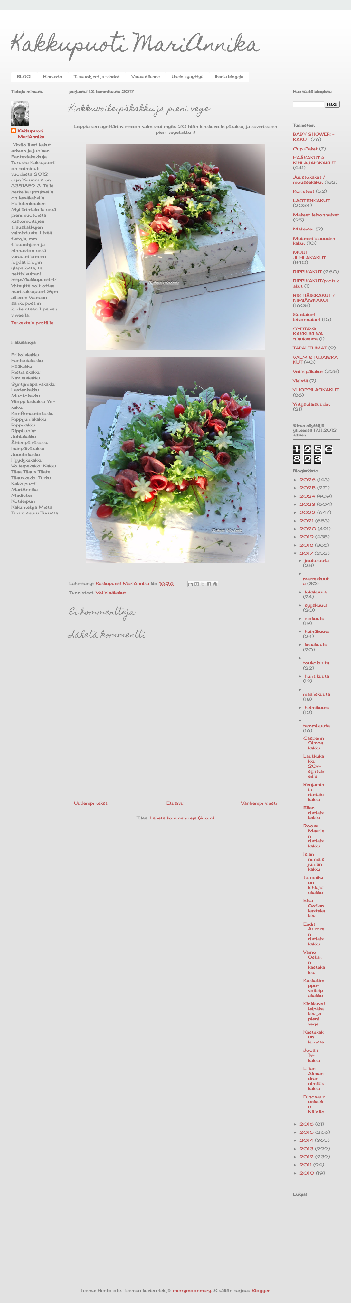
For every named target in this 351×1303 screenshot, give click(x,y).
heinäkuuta (317, 631)
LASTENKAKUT (311, 200)
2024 (308, 496)
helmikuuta (317, 707)
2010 (307, 1173)
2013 (307, 1148)
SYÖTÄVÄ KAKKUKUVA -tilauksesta (310, 333)
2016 (307, 1124)
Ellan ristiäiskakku (313, 812)
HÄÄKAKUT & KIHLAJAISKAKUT (314, 160)
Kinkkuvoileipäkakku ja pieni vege (314, 1013)
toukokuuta (316, 662)
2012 (307, 1156)
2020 (308, 528)
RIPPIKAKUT (307, 271)
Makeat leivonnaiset (316, 214)
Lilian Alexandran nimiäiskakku (313, 1078)
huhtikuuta (317, 676)
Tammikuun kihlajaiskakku (313, 885)
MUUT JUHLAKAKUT (309, 255)
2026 (308, 479)
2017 (307, 553)
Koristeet (303, 191)
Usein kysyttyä (187, 76)
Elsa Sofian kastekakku (314, 908)
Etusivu (175, 803)
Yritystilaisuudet (311, 404)
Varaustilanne (146, 76)
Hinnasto (52, 76)
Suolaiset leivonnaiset (306, 317)
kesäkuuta (316, 644)
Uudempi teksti (91, 803)
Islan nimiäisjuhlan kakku (313, 861)
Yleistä (300, 380)
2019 (307, 536)
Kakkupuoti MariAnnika (135, 46)
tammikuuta (316, 725)
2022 (308, 512)
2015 (307, 1132)
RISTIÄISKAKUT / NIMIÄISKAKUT (314, 298)
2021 (307, 520)
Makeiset (303, 228)
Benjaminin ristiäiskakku (313, 792)
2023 (308, 504)
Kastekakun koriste (313, 1036)
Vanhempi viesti (259, 803)
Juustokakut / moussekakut (309, 179)
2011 (306, 1164)
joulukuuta (317, 560)
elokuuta (314, 618)
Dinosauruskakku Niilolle (314, 1104)
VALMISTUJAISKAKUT (315, 360)
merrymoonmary (192, 1290)
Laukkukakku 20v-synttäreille (314, 766)
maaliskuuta (316, 694)
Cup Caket (305, 148)
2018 (307, 545)
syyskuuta (316, 605)
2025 (308, 487)
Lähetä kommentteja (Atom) (182, 817)
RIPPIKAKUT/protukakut (316, 283)
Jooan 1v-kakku (311, 1055)
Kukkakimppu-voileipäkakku (313, 988)
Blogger (261, 1290)
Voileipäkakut (111, 592)
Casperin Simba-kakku (314, 742)
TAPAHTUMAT (310, 347)
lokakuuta (316, 591)
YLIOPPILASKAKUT (315, 389)
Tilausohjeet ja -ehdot (97, 76)
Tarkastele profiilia (32, 322)
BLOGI (24, 76)
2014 (307, 1140)
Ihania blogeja (229, 76)
